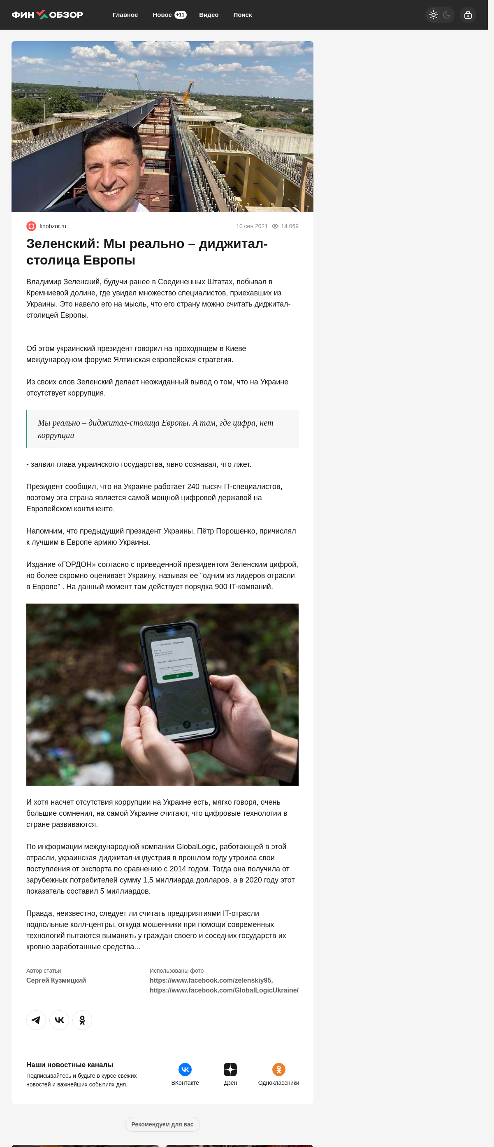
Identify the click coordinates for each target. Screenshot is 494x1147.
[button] (36, 1020)
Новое (170, 15)
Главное (125, 14)
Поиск (242, 14)
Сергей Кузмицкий (56, 980)
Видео (208, 14)
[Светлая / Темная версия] (440, 15)
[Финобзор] (47, 14)
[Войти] (468, 15)
